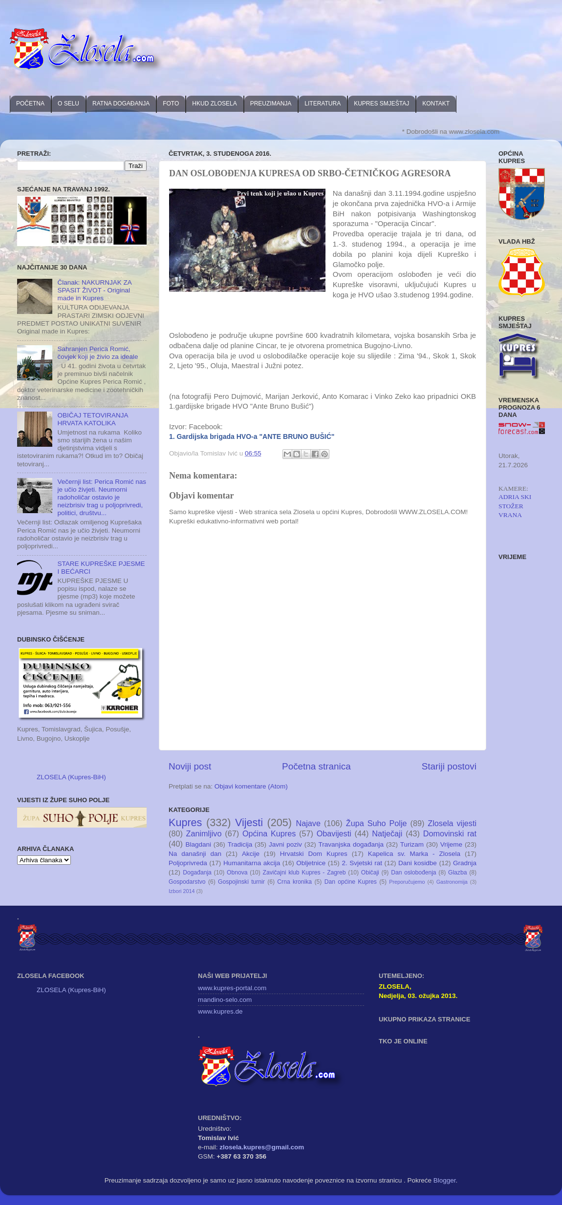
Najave (308, 823)
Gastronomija (452, 882)
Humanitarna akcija (251, 863)
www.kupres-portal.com (232, 988)
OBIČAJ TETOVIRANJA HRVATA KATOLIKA (92, 419)
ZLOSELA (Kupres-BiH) (71, 777)
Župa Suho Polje (376, 823)
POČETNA (30, 103)
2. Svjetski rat (362, 863)
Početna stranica (316, 766)
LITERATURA (322, 103)
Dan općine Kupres (350, 881)
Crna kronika (294, 881)
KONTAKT (436, 103)
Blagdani (198, 844)
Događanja (197, 872)
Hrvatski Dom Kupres (313, 853)
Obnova (237, 872)
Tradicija (240, 844)
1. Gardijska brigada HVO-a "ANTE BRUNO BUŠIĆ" (251, 436)
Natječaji (387, 833)
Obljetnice (310, 863)
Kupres (185, 822)
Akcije (250, 853)
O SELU (68, 103)
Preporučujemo (407, 882)
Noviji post (190, 766)
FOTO (171, 103)
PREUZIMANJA (271, 103)
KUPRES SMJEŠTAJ (381, 103)
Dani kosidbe (417, 863)
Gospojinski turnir (241, 881)
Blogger (444, 1180)
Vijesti (249, 822)
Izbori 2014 (182, 891)
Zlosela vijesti (452, 823)
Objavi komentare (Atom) (251, 786)
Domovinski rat (449, 833)
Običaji (370, 872)
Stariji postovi (449, 766)
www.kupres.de (220, 1011)
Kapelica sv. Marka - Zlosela (414, 853)
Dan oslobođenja (413, 872)
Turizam (412, 844)
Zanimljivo (204, 833)
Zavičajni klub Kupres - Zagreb (304, 872)
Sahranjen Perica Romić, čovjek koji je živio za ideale (97, 352)
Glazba (457, 872)
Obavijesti (334, 833)
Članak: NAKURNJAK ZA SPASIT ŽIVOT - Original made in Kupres (94, 290)
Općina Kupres (269, 833)
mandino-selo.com (225, 999)
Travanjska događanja (351, 844)
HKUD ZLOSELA (214, 103)
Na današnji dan (195, 853)
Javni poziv (285, 844)
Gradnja (464, 863)
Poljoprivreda (188, 863)
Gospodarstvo (187, 881)
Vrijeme (451, 844)
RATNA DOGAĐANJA (121, 103)
